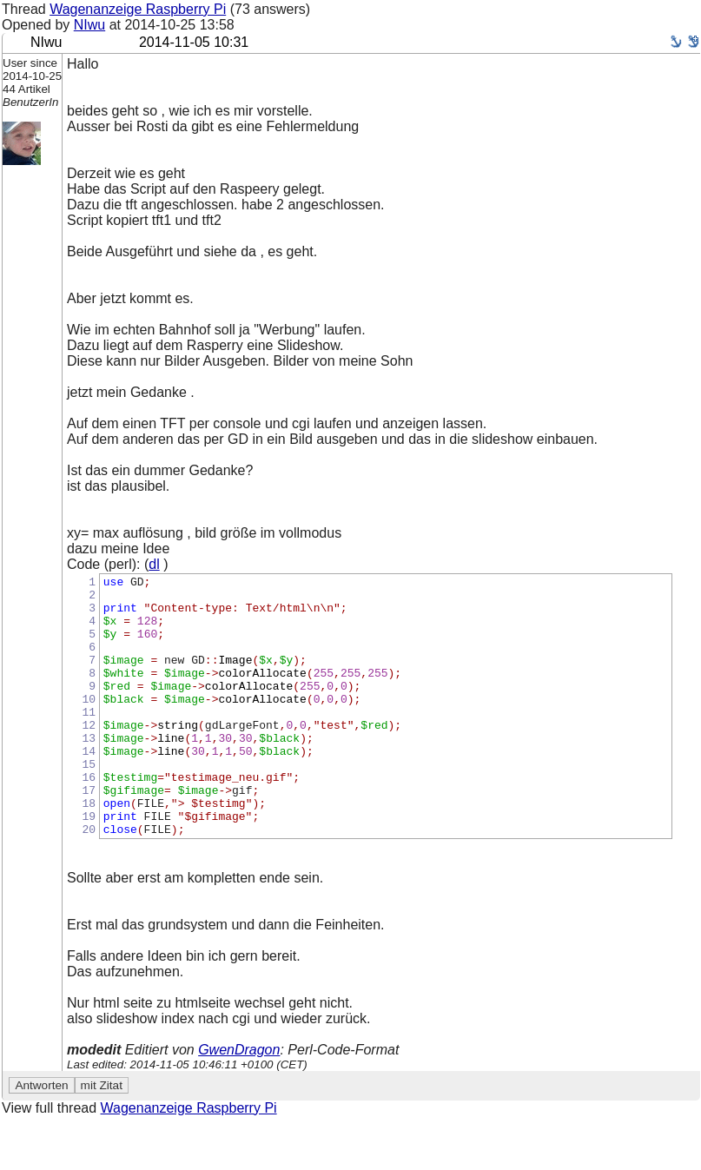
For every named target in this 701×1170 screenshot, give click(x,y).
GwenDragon (239, 1101)
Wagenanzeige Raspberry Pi (138, 9)
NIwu (89, 24)
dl (154, 564)
